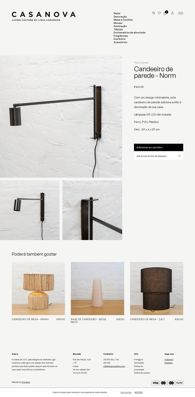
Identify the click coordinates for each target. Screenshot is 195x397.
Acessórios (120, 42)
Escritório (120, 38)
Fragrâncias (121, 35)
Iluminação (120, 26)
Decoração (120, 16)
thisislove (26, 382)
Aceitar (139, 392)
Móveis (118, 23)
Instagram (168, 359)
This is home (141, 62)
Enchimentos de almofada (129, 32)
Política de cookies (142, 373)
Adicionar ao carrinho (149, 147)
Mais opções (126, 392)
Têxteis (118, 29)
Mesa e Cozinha (123, 19)
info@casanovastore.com (114, 366)
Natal (117, 13)
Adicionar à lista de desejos (158, 156)
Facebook (168, 363)
